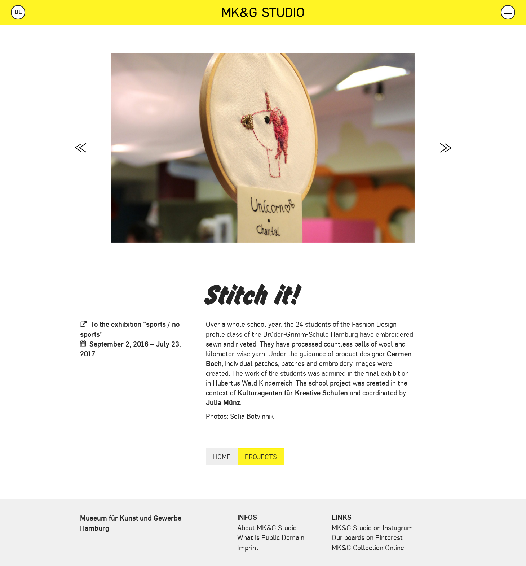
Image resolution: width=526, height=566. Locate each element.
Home (222, 456)
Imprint (247, 547)
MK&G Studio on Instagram (372, 527)
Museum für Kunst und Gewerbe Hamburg (130, 522)
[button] (508, 12)
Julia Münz (223, 402)
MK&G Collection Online (368, 547)
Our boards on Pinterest (367, 537)
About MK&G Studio (267, 527)
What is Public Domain (270, 537)
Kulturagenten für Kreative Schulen (293, 392)
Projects (261, 456)
